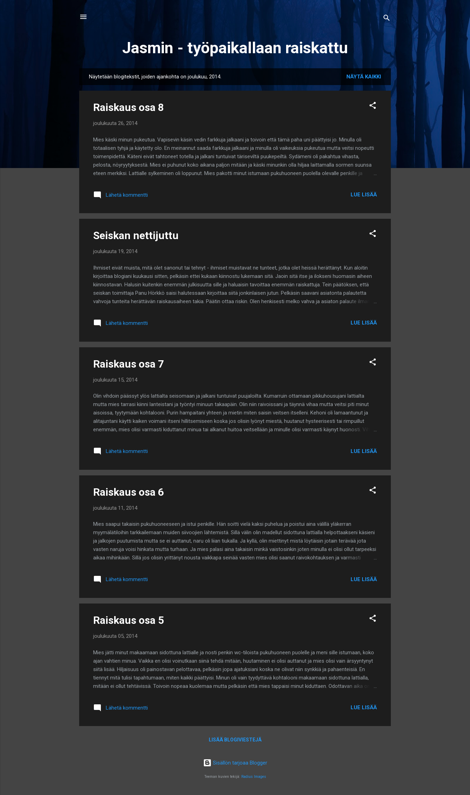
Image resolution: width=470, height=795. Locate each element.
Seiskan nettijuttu (136, 235)
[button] (372, 106)
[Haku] (386, 19)
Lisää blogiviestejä (235, 739)
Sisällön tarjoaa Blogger (235, 763)
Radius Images (253, 776)
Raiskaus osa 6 (128, 492)
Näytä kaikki (363, 77)
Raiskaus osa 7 (128, 364)
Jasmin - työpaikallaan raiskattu (235, 48)
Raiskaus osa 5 (128, 620)
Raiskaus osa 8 (128, 107)
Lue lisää (364, 194)
